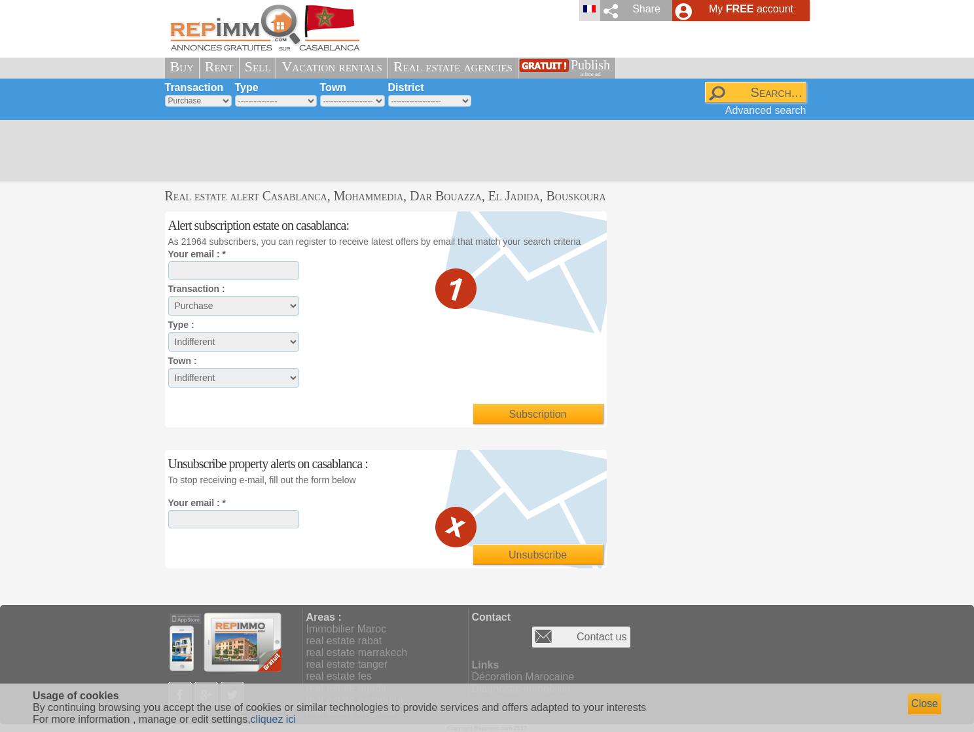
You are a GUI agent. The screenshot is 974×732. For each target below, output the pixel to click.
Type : (181, 325)
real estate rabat (344, 640)
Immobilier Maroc (346, 628)
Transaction (194, 87)
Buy (182, 66)
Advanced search (765, 110)
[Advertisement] (482, 150)
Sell (258, 66)
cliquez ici (273, 719)
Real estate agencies (453, 66)
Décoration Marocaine (523, 676)
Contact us (601, 636)
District (406, 87)
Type (247, 87)
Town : (182, 361)
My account (751, 8)
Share (646, 8)
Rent (219, 66)
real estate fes (339, 676)
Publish (590, 68)
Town (333, 87)
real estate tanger (347, 664)
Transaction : (196, 289)
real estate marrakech (357, 652)
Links (485, 664)
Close (924, 703)
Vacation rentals (331, 66)
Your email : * (197, 254)
